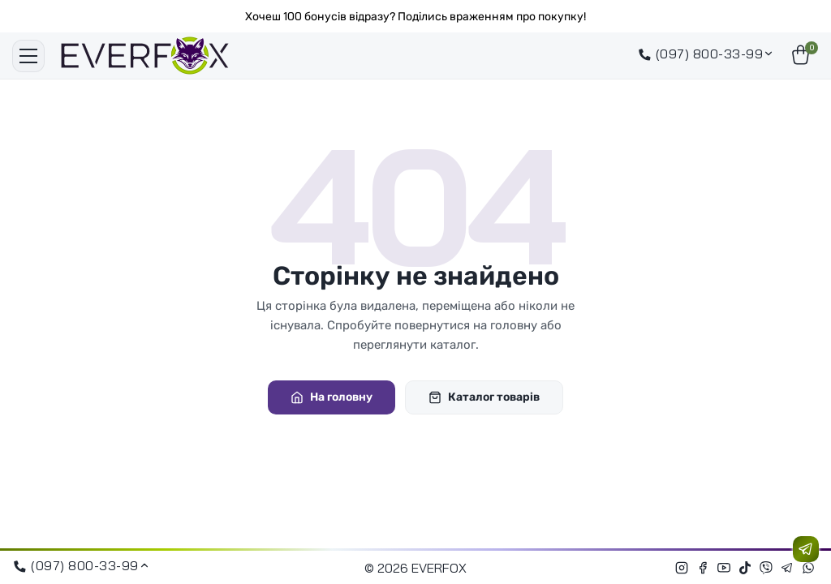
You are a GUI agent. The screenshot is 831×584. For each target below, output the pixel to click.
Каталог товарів (484, 397)
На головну (331, 397)
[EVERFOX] (145, 55)
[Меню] (28, 56)
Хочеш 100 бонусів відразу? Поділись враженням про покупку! (415, 17)
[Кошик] (802, 56)
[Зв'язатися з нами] (806, 549)
